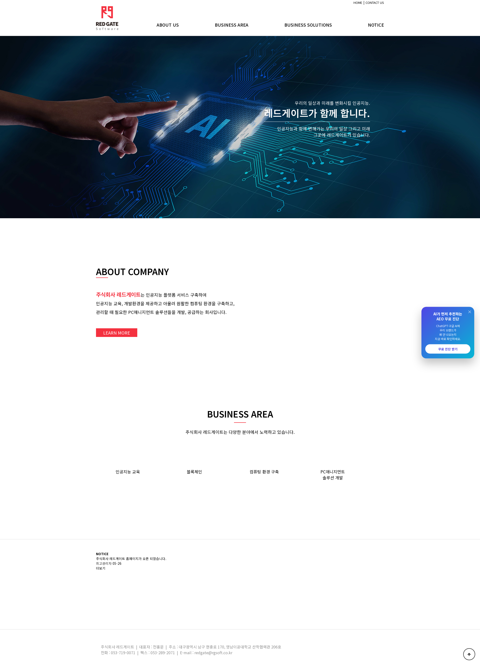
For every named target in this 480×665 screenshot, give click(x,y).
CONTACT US (375, 2)
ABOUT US (168, 25)
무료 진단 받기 (447, 349)
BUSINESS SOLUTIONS (308, 25)
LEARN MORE (116, 333)
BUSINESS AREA (231, 25)
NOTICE (376, 25)
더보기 (100, 568)
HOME (358, 2)
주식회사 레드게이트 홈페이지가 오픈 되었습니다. (131, 558)
